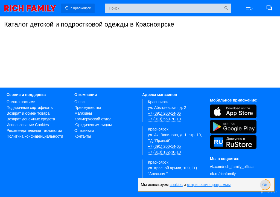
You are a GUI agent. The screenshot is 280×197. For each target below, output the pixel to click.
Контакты (82, 136)
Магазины (83, 113)
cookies (176, 184)
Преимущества (87, 107)
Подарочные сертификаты (30, 107)
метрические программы (209, 184)
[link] (30, 8)
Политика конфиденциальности (35, 136)
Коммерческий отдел (92, 119)
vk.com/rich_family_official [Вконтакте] (232, 166)
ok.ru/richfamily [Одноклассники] (223, 174)
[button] (249, 8)
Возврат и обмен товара (28, 113)
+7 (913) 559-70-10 (164, 119)
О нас (79, 102)
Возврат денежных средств (31, 119)
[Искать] (226, 8)
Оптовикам (84, 130)
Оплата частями (21, 102)
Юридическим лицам (93, 125)
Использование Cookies (28, 125)
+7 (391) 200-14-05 (164, 146)
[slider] (264, 184)
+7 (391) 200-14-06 (164, 113)
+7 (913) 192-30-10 (164, 152)
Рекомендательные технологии (34, 130)
